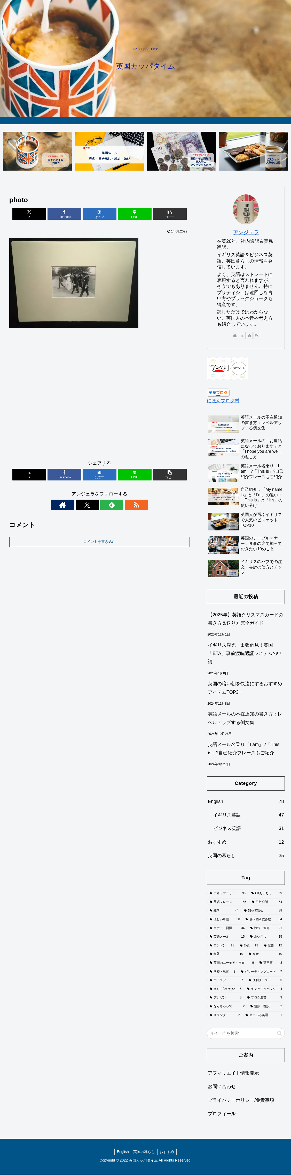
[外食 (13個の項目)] (249, 946)
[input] (246, 1033)
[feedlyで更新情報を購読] (105, 505)
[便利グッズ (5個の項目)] (265, 980)
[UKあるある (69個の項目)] (267, 893)
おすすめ (167, 1152)
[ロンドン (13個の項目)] (222, 946)
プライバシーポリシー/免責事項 (241, 1100)
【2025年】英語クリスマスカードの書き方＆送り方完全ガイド (245, 619)
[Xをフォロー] (93, 505)
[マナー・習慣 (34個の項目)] (227, 928)
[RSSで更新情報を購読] (117, 505)
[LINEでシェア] (129, 214)
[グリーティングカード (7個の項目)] (261, 972)
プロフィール (222, 1113)
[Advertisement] (99, 396)
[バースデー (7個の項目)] (226, 980)
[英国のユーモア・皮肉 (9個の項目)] (231, 963)
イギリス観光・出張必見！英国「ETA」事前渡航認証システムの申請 (245, 654)
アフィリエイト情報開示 (233, 1073)
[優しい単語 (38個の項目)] (224, 920)
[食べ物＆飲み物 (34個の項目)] (263, 920)
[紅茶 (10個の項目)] (226, 954)
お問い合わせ (222, 1086)
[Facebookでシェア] (69, 214)
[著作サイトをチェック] (81, 505)
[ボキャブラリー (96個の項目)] (227, 893)
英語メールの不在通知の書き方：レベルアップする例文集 (245, 718)
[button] (160, 214)
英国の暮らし (144, 1152)
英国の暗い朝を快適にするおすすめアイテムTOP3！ (245, 688)
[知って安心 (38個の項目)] (263, 911)
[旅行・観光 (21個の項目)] (266, 928)
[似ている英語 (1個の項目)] (263, 1015)
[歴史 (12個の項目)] (273, 946)
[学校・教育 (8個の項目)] (222, 972)
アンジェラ (246, 233)
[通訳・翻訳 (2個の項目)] (266, 1007)
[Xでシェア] (38, 214)
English (122, 1152)
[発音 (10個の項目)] (265, 954)
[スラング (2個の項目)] (224, 1015)
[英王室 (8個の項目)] (270, 963)
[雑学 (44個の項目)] (224, 911)
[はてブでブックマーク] (99, 214)
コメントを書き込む (99, 542)
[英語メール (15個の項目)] (227, 937)
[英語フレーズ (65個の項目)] (227, 902)
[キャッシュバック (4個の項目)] (264, 989)
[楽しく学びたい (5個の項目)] (225, 989)
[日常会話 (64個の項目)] (266, 902)
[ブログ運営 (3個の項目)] (264, 998)
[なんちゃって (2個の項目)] (227, 1007)
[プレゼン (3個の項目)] (225, 998)
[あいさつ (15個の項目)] (266, 937)
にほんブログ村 (223, 401)
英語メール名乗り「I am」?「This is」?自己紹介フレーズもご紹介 (243, 748)
